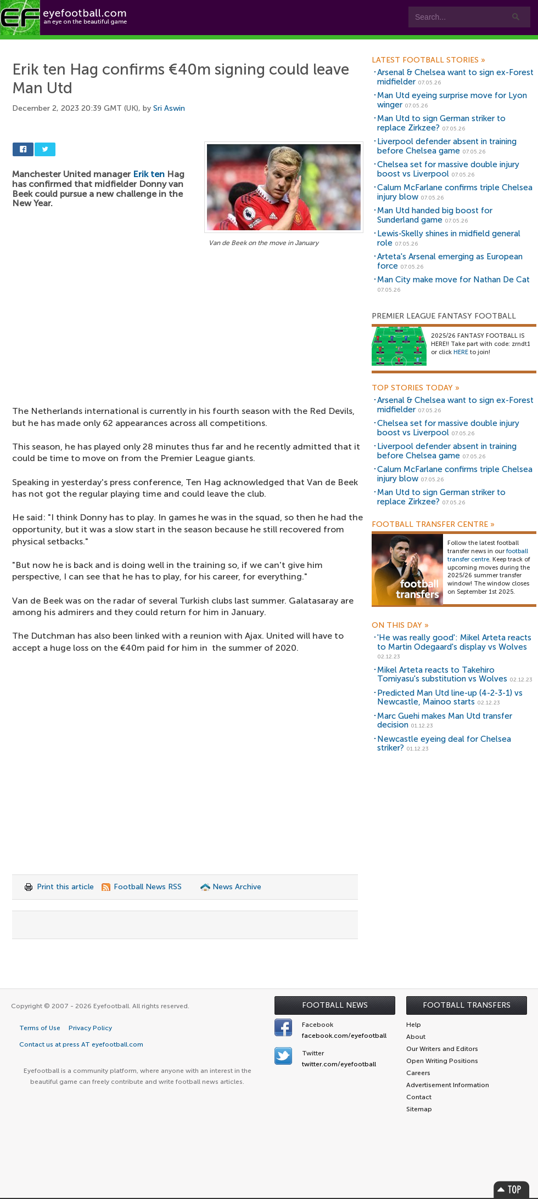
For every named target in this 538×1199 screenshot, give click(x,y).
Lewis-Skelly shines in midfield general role (448, 238)
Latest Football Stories (428, 60)
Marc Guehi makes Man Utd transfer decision (444, 720)
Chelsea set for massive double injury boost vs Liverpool (448, 169)
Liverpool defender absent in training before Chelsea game (447, 146)
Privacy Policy (90, 1028)
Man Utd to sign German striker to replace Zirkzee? (441, 123)
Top (512, 1189)
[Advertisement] (187, 330)
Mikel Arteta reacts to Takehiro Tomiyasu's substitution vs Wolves (442, 674)
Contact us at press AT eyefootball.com (81, 1044)
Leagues (224, 44)
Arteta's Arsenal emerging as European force (450, 261)
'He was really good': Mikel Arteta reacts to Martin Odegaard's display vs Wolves (454, 642)
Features (163, 44)
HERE (460, 352)
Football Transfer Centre (433, 524)
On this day (400, 625)
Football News (335, 1005)
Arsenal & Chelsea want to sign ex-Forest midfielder (455, 77)
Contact (343, 44)
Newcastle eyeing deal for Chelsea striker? (444, 743)
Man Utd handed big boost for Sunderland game (434, 215)
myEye (282, 44)
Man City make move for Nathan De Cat (453, 280)
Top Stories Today (415, 388)
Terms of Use (39, 1028)
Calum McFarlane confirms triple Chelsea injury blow (455, 192)
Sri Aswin (169, 108)
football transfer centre (487, 555)
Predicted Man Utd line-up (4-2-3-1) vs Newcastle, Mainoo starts (450, 697)
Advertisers (409, 44)
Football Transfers (467, 1005)
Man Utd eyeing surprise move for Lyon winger (452, 100)
